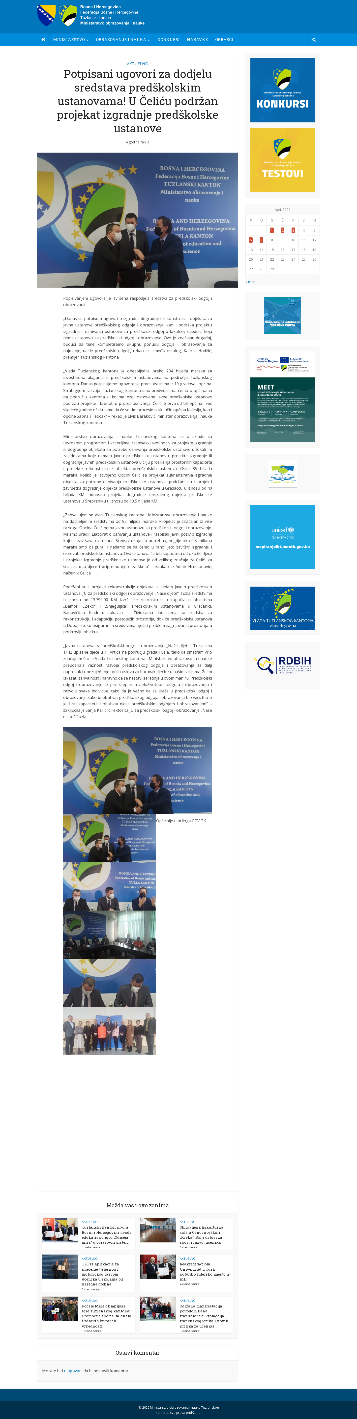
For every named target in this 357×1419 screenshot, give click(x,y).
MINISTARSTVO (69, 39)
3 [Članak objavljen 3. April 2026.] (293, 230)
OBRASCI (224, 39)
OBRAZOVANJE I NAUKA (121, 39)
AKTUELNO (137, 64)
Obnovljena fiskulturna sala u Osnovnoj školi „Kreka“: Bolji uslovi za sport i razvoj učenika (201, 1235)
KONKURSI (168, 39)
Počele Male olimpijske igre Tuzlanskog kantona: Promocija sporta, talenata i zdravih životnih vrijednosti (106, 1316)
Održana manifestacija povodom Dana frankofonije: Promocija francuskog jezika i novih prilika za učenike (204, 1316)
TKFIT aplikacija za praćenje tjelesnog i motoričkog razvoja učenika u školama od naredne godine (102, 1273)
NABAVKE (197, 39)
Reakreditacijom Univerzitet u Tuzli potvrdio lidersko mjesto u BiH (204, 1271)
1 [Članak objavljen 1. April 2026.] (272, 230)
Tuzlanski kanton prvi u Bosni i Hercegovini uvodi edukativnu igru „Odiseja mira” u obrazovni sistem (106, 1235)
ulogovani (73, 1370)
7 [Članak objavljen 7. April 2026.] (262, 240)
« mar (250, 281)
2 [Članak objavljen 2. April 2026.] (283, 230)
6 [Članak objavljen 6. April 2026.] (251, 240)
